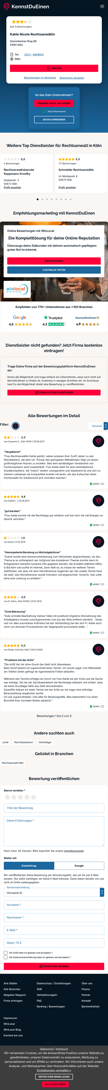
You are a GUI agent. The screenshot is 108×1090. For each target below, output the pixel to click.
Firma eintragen (13, 1000)
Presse (86, 989)
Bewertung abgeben (72, 77)
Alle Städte (10, 983)
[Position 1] (38, 199)
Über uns (87, 983)
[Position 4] (52, 199)
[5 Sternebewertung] (33, 797)
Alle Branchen (12, 989)
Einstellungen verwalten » (54, 1070)
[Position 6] (61, 199)
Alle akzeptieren (55, 1084)
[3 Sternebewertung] (20, 797)
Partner (86, 994)
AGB (15, 952)
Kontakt (86, 1000)
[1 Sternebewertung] (7, 797)
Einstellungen (62, 983)
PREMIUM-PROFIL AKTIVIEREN (54, 103)
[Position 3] (47, 199)
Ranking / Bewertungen (51, 1006)
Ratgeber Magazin (15, 994)
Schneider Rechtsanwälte (76, 170)
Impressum (10, 1018)
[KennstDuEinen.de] (26, 6)
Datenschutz (44, 983)
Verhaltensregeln (74, 850)
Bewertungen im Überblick (40, 77)
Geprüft (96, 484)
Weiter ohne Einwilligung (54, 1076)
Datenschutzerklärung (24, 957)
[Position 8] (70, 199)
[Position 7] (66, 199)
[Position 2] (42, 199)
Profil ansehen (26, 187)
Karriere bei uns (13, 1035)
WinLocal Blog (12, 1029)
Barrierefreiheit (90, 1006)
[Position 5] (56, 199)
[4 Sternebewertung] (27, 797)
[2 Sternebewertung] (14, 797)
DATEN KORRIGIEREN (54, 119)
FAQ (39, 1000)
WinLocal (9, 1023)
